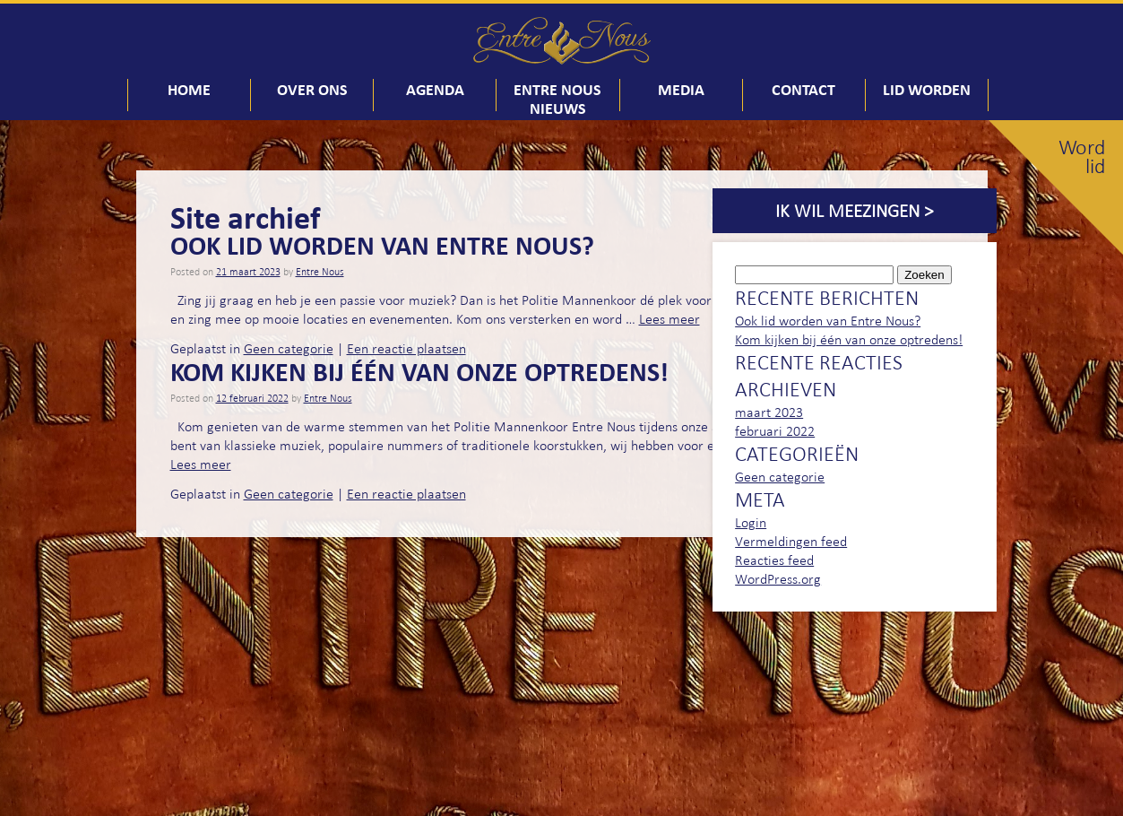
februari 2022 (775, 430)
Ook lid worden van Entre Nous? (382, 244)
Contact (803, 89)
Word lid (1081, 157)
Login (750, 522)
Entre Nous (320, 271)
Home (189, 89)
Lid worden (927, 89)
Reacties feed (774, 560)
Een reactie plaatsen (406, 348)
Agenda (435, 89)
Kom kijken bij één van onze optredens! (419, 371)
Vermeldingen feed (791, 541)
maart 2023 (769, 412)
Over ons (312, 89)
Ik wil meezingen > (854, 211)
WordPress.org (778, 578)
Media (681, 89)
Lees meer (669, 318)
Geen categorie (288, 348)
